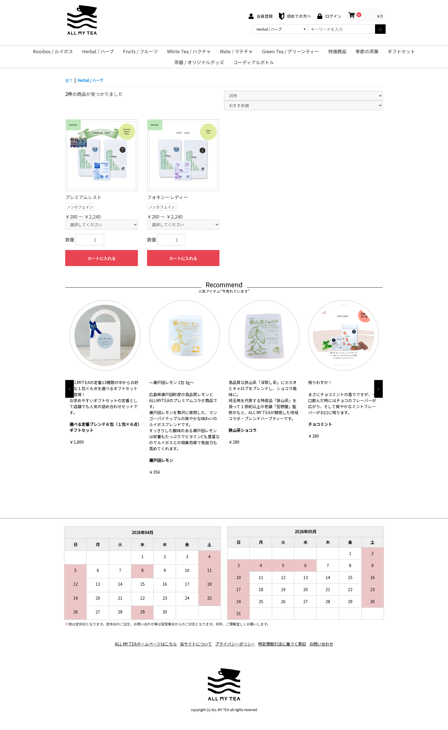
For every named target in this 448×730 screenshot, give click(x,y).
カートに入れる (102, 258)
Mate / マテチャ (236, 51)
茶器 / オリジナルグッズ (199, 62)
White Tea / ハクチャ (189, 51)
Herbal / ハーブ (98, 51)
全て (69, 79)
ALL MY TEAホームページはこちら (138, 641)
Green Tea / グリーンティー (290, 51)
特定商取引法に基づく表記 (286, 641)
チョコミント (320, 424)
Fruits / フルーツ (140, 51)
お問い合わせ (329, 641)
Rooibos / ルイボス (53, 51)
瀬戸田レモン (161, 460)
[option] (105, 374)
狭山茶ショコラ (243, 430)
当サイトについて (192, 641)
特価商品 (337, 51)
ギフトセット (401, 51)
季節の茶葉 (367, 51)
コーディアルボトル (253, 62)
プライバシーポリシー (235, 641)
